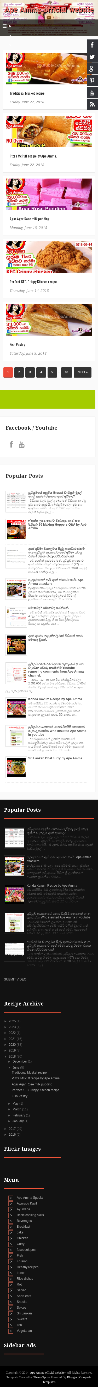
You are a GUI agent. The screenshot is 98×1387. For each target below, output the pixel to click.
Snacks (22, 1302)
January (19, 1121)
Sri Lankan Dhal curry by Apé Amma (55, 758)
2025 (13, 1021)
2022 (13, 1033)
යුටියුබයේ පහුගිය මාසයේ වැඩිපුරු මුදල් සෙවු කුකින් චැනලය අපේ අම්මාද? (55, 494)
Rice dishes (25, 1279)
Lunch (21, 1273)
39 (66, 372)
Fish (20, 1255)
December (20, 1061)
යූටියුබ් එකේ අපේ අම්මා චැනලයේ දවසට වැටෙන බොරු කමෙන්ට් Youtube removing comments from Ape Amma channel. (56, 669)
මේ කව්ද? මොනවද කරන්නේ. (48, 608)
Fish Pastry (17, 344)
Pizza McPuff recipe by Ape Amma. (33, 156)
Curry (20, 1244)
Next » (83, 372)
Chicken (22, 1238)
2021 (13, 1039)
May (16, 1103)
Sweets (22, 1319)
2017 (13, 1129)
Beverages (24, 1221)
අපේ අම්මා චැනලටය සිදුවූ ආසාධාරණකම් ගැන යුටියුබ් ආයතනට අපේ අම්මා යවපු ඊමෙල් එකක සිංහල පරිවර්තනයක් (56, 552)
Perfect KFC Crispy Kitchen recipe (33, 281)
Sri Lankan (24, 1313)
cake (20, 1232)
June (16, 1067)
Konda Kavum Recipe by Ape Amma (55, 699)
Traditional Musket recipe (27, 93)
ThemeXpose (42, 1377)
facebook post (26, 1250)
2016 (13, 1134)
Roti (19, 1284)
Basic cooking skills (30, 1215)
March (17, 1109)
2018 (13, 1056)
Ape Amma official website (49, 10)
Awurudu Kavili (27, 1203)
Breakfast (23, 1226)
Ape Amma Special (30, 1198)
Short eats (24, 1296)
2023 (13, 1027)
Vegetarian (24, 1331)
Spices (21, 1307)
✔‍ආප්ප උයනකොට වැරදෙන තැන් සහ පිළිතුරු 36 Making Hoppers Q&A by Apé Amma (57, 524)
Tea (19, 1325)
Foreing (22, 1261)
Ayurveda (23, 1209)
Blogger (72, 1377)
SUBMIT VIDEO (15, 979)
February (19, 1115)
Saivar (21, 1290)
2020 (13, 1044)
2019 (13, 1050)
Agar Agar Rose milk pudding (29, 218)
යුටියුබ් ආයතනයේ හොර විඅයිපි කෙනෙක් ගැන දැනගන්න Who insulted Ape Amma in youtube (57, 730)
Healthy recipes (27, 1267)
